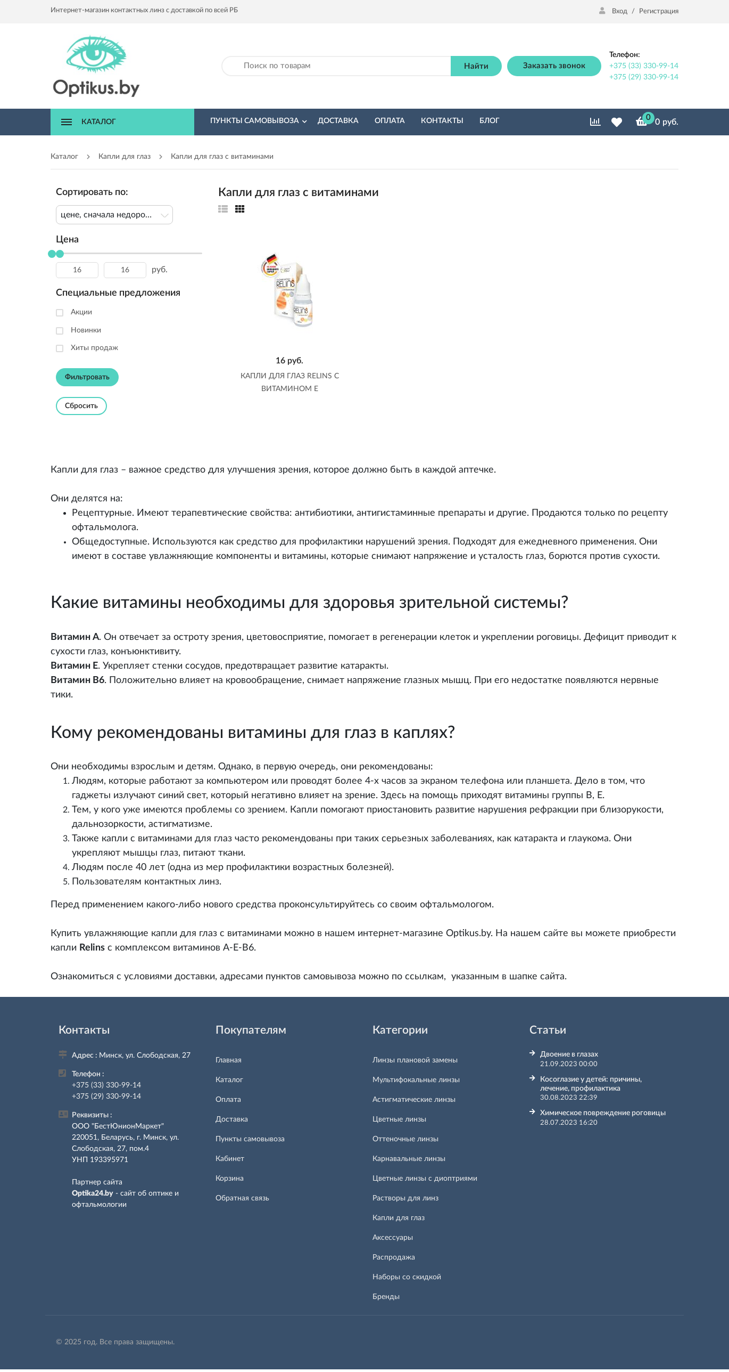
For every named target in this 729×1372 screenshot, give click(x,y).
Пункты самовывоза (250, 1139)
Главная (229, 1060)
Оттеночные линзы (405, 1139)
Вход (614, 11)
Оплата (228, 1099)
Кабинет (230, 1159)
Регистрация (658, 11)
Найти (476, 66)
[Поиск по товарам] (336, 66)
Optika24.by (92, 1193)
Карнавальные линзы (408, 1159)
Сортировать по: (92, 192)
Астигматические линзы (413, 1099)
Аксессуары (392, 1237)
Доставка (232, 1119)
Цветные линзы (399, 1119)
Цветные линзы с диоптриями (424, 1178)
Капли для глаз (398, 1218)
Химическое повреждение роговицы (603, 1113)
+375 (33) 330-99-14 (643, 66)
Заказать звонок (554, 66)
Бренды (386, 1297)
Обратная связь (242, 1198)
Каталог (229, 1080)
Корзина (230, 1178)
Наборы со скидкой (406, 1277)
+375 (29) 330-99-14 (643, 77)
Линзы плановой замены (415, 1060)
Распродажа (393, 1257)
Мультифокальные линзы (416, 1080)
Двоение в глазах (569, 1054)
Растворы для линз (405, 1198)
